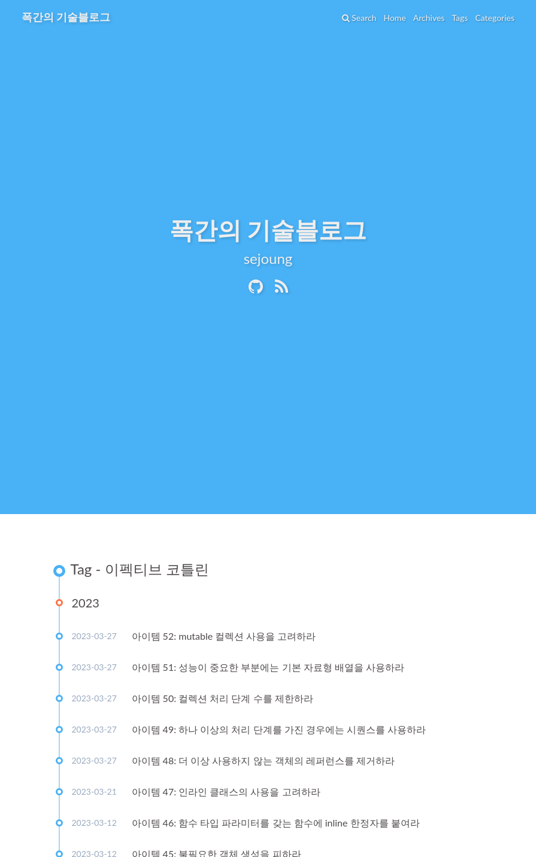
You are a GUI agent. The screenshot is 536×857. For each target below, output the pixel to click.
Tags (460, 18)
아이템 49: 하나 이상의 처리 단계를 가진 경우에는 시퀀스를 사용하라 (279, 729)
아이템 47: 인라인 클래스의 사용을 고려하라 (226, 791)
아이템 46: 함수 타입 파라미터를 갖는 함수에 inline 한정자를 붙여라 (276, 822)
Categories (494, 18)
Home (394, 18)
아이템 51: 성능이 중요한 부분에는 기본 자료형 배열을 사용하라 (268, 667)
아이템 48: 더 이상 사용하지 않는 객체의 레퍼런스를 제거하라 (263, 760)
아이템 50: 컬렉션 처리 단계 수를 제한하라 (222, 698)
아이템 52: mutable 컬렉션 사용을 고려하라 (224, 636)
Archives (429, 18)
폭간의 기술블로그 (66, 16)
